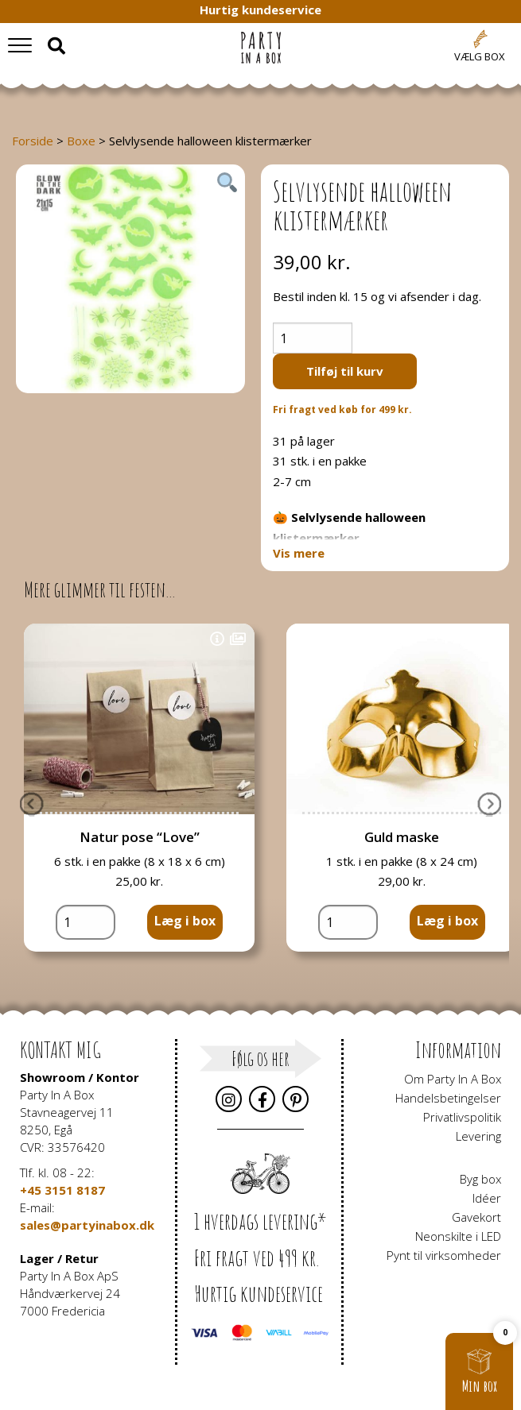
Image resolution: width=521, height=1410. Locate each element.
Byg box (480, 1179)
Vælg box (479, 56)
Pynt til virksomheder (444, 1255)
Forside (32, 141)
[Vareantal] (312, 338)
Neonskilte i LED (458, 1236)
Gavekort (476, 1217)
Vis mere (299, 553)
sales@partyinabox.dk (87, 1225)
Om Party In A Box (452, 1079)
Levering (478, 1136)
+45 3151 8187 (62, 1190)
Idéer (486, 1198)
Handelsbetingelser (448, 1098)
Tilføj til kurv (344, 371)
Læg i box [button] (185, 920)
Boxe (81, 141)
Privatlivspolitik (462, 1117)
